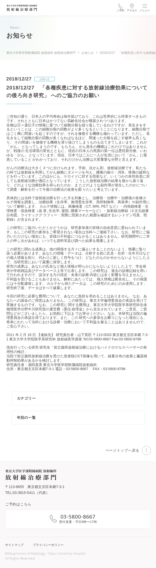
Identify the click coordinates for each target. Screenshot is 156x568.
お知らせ (44, 79)
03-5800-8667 (77, 516)
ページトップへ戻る (128, 450)
